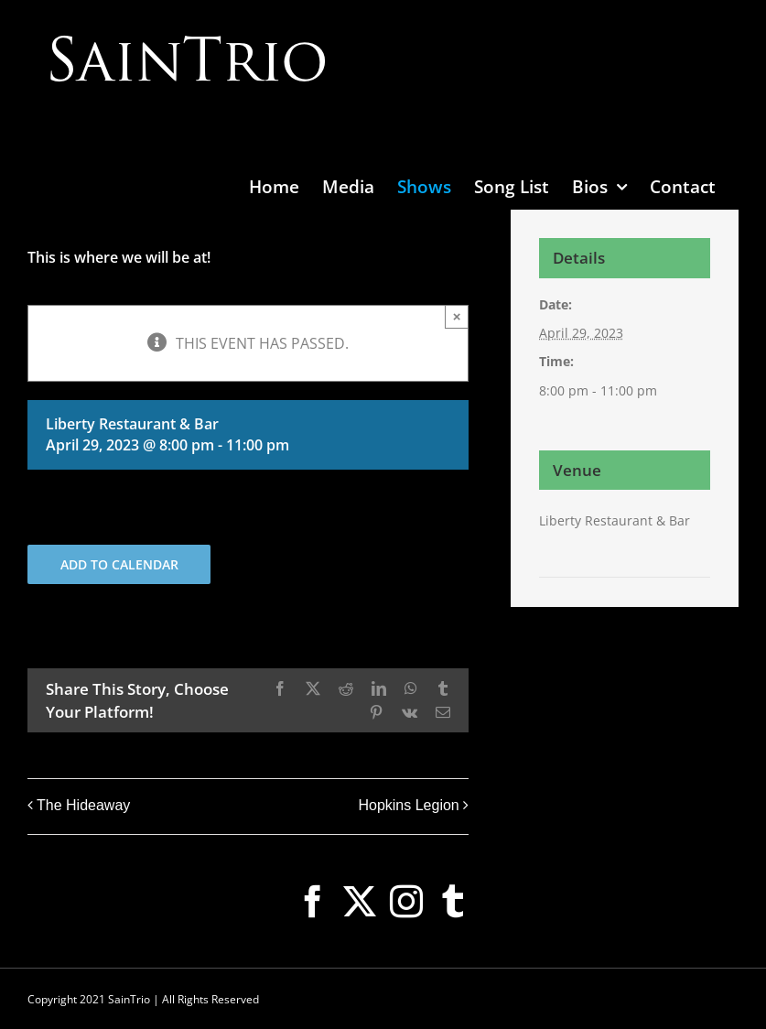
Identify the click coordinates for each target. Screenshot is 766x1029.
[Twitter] (359, 901)
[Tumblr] (453, 901)
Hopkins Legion (408, 805)
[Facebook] (313, 901)
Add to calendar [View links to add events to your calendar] (119, 564)
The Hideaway (83, 805)
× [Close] (457, 316)
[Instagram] (406, 901)
